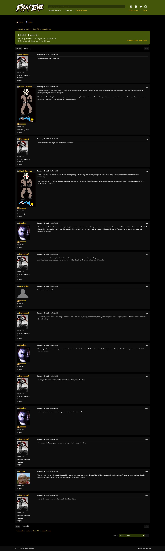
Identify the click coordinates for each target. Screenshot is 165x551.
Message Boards (82, 10)
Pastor (22, 471)
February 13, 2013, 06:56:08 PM (47, 495)
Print (146, 48)
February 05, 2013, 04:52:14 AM (47, 345)
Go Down (18, 48)
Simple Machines (29, 548)
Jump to (115, 535)
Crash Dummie (25, 87)
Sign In (145, 10)
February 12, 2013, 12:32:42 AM (47, 471)
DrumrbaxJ (24, 55)
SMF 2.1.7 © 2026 (19, 548)
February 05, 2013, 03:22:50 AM (47, 139)
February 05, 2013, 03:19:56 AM (47, 87)
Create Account (134, 10)
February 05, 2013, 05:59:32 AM (47, 408)
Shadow (22, 223)
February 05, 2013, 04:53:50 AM (47, 376)
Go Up (18, 526)
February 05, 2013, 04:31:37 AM (47, 286)
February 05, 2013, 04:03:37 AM (47, 223)
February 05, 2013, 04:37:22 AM (47, 313)
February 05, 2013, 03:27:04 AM (47, 171)
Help (139, 548)
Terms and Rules (146, 548)
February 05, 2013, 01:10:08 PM (47, 439)
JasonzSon (24, 286)
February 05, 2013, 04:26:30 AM (47, 254)
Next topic (143, 40)
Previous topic (132, 40)
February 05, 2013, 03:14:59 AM (47, 54)
